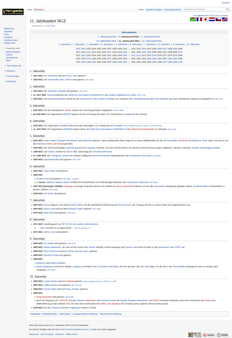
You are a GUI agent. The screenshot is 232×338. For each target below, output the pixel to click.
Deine (198, 15)
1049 (119, 62)
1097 (164, 62)
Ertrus (68, 76)
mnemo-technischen (101, 155)
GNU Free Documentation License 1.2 (76, 329)
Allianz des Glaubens (111, 303)
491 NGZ (145, 266)
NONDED (67, 129)
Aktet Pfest (49, 213)
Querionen (163, 247)
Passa (68, 289)
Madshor (51, 182)
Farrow (156, 300)
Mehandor (52, 91)
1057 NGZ (50, 26)
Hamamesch (86, 99)
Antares (75, 289)
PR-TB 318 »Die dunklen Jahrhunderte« (80, 224)
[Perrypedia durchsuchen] (206, 9)
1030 (125, 55)
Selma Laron (50, 232)
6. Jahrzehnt (135, 44)
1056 (159, 48)
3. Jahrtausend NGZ (151, 37)
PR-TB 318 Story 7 (82, 228)
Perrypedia (215, 15)
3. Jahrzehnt (93, 44)
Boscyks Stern (81, 251)
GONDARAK (96, 95)
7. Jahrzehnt (150, 44)
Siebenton (87, 140)
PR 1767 (219, 99)
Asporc (80, 209)
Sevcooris (147, 155)
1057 (164, 48)
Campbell (128, 114)
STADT (177, 247)
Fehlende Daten (49, 314)
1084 (149, 58)
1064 (149, 52)
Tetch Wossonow (51, 251)
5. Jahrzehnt (121, 44)
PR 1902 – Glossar (71, 179)
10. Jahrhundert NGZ (106, 41)
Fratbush (70, 281)
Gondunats (134, 155)
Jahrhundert (64, 314)
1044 (93, 62)
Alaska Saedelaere (52, 247)
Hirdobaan (110, 99)
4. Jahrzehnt (107, 44)
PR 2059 (53, 190)
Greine (49, 144)
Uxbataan (76, 266)
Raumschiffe (202, 186)
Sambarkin (160, 186)
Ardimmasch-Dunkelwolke (142, 129)
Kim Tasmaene (51, 76)
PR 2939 (156, 156)
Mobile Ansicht (71, 334)
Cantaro (51, 151)
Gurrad (50, 95)
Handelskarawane (141, 99)
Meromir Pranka (51, 255)
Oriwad (60, 144)
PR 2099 (69, 297)
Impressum (59, 334)
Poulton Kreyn (42, 179)
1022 (83, 55)
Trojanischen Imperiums (138, 182)
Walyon (54, 263)
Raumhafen (172, 140)
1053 (143, 48)
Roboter (195, 148)
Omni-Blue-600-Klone (102, 151)
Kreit (75, 76)
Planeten (72, 209)
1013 (88, 52)
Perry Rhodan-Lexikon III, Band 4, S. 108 (100, 281)
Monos (69, 151)
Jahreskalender (129, 32)
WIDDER (67, 114)
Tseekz (208, 300)
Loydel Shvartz (51, 281)
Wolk (204, 140)
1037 (109, 58)
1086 (159, 58)
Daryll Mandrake (51, 159)
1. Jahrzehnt (64, 44)
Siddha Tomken (51, 285)
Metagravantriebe (212, 148)
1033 (88, 58)
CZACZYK (63, 300)
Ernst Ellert (103, 266)
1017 (109, 52)
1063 (143, 52)
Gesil (94, 266)
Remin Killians (77, 205)
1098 (169, 62)
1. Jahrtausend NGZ (107, 37)
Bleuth (185, 140)
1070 (180, 52)
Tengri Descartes (44, 297)
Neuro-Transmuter (124, 186)
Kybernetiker (53, 79)
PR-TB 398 (118, 110)
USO (108, 114)
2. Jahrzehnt (78, 44)
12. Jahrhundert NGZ (152, 41)
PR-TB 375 (76, 285)
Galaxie (101, 99)
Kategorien (36, 314)
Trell (68, 303)
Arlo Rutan (49, 193)
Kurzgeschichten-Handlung (84, 314)
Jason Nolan (49, 171)
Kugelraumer (75, 307)
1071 (133, 55)
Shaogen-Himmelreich (67, 140)
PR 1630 (89, 80)
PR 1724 (76, 159)
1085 (154, 58)
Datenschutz (34, 334)
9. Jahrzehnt (178, 44)
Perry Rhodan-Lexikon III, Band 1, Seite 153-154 (142, 126)
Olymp (71, 251)
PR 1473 (83, 91)
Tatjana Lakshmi (62, 182)
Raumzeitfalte (179, 266)
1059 (175, 48)
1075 (154, 55)
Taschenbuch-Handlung (110, 314)
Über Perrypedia (47, 334)
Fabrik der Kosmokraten (79, 95)
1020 (125, 52)
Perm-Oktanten (161, 99)
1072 (138, 55)
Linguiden (91, 148)
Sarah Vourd (49, 209)
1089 (175, 58)
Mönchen (41, 144)
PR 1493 (51, 270)
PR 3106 (153, 182)
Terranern (55, 307)
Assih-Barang (72, 148)
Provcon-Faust (124, 205)
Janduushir (67, 155)
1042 (83, 62)
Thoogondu (56, 155)
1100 (180, 62)
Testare (92, 247)
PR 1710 (141, 95)
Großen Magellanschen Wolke (123, 95)
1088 (169, 58)
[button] (13, 48)
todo (42, 228)
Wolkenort (196, 140)
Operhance (91, 300)
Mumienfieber (59, 99)
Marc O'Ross (66, 79)
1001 (78, 48)
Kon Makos (49, 243)
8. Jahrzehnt (164, 44)
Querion (129, 247)
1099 (175, 62)
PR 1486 (96, 209)
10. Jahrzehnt (193, 44)
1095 (154, 62)
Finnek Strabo (50, 289)
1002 (83, 48)
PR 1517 (71, 213)
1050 (125, 62)
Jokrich (68, 110)
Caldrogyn (68, 186)
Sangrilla (62, 91)
